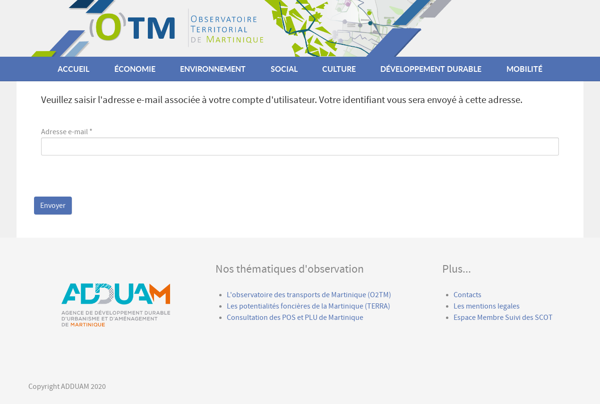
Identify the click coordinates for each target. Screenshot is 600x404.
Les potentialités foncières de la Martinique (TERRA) (308, 306)
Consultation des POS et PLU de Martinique (295, 317)
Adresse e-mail (67, 132)
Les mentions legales (487, 306)
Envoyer (53, 205)
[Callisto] (285, 28)
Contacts (467, 295)
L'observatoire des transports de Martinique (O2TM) (309, 295)
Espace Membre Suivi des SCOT (504, 317)
